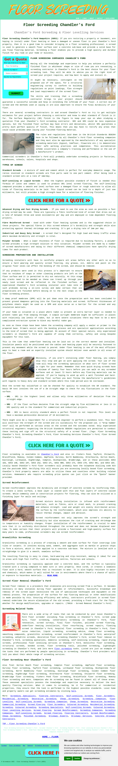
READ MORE (52, 575)
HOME (78, 18)
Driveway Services (81, 716)
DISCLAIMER (110, 18)
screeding (30, 113)
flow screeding (67, 617)
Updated (30, 745)
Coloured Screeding (77, 704)
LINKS (84, 18)
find (11, 665)
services (7, 474)
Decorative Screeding (44, 699)
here (73, 691)
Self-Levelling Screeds (79, 696)
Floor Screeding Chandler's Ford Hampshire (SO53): (30, 39)
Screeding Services (42, 745)
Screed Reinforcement (65, 710)
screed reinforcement (66, 634)
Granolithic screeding (14, 543)
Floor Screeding (15, 745)
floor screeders (46, 466)
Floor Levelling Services (16, 710)
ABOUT (92, 18)
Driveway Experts (58, 716)
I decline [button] (77, 758)
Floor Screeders (105, 696)
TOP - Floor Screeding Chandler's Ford (23, 724)
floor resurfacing (73, 626)
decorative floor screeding (52, 637)
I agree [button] (68, 758)
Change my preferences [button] (92, 758)
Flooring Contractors (51, 696)
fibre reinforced (68, 212)
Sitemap (4, 745)
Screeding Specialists (23, 696)
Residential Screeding (15, 699)
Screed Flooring (36, 704)
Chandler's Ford (50, 454)
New (24, 745)
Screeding (7, 707)
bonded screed (36, 646)
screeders (20, 157)
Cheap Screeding (69, 699)
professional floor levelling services (35, 643)
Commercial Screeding (14, 704)
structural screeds (13, 646)
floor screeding (80, 44)
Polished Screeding (34, 716)
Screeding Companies (94, 699)
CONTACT (100, 18)
